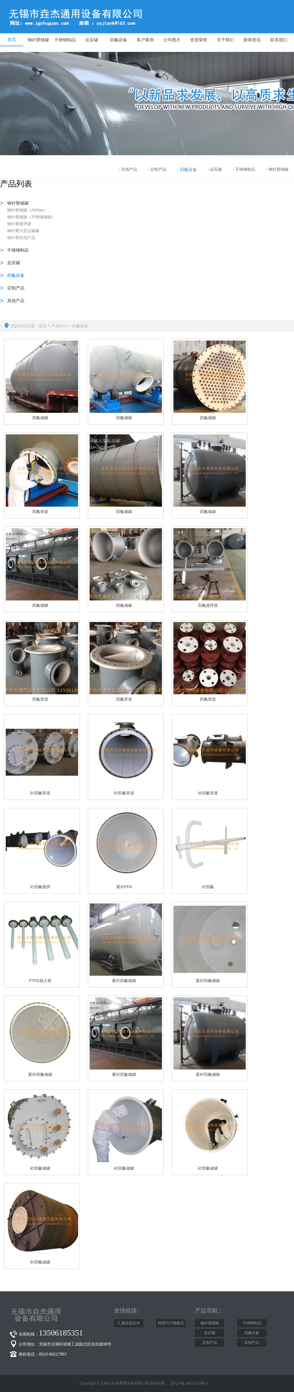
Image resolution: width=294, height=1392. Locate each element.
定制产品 (157, 169)
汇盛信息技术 (128, 1323)
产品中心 (59, 326)
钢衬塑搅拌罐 (19, 223)
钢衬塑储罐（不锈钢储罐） (31, 217)
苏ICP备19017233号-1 (189, 1383)
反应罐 (215, 169)
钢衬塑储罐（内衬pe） (27, 210)
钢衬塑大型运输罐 (23, 230)
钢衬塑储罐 (277, 169)
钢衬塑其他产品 (21, 237)
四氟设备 (187, 169)
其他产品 (128, 169)
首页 (43, 326)
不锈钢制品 (244, 169)
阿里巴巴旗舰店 (171, 1323)
